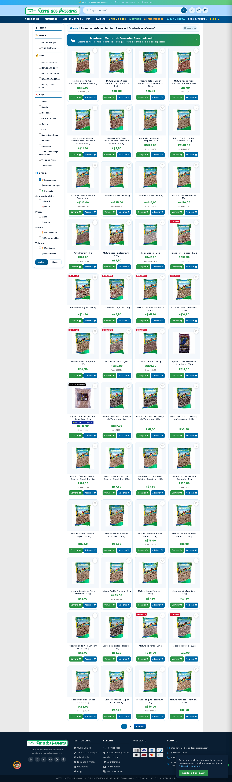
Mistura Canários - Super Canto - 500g (117, 701)
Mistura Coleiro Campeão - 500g (184, 309)
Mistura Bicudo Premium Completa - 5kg (184, 477)
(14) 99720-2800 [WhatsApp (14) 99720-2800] (177, 752)
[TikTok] (63, 759)
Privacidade (81, 757)
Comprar (76, 97)
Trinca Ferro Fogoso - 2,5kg (184, 253)
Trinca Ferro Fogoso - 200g (117, 307)
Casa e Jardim (197, 19)
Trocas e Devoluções (86, 752)
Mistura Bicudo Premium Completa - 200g (116, 535)
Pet (89, 19)
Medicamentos (73, 19)
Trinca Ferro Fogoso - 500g (83, 307)
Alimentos (52, 19)
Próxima (140, 726)
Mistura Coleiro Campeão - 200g (83, 363)
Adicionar (90, 97)
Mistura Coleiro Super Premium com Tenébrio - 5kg (83, 82)
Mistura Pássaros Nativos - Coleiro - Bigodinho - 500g (117, 477)
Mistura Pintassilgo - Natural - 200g (117, 647)
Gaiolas (101, 19)
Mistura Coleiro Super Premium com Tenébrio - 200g (150, 83)
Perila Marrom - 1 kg (83, 253)
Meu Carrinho (111, 762)
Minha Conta (111, 757)
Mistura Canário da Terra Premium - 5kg (150, 535)
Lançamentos (154, 19)
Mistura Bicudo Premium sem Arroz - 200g (83, 647)
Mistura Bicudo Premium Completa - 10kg (150, 139)
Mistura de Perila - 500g (150, 646)
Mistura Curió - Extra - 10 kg (150, 195)
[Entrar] (199, 10)
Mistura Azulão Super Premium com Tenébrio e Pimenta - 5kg (184, 82)
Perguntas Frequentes (116, 752)
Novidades (81, 766)
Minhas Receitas (113, 771)
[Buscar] (184, 10)
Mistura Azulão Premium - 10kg (184, 197)
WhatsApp (147, 2)
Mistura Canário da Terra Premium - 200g (83, 592)
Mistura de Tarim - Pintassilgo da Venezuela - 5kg (117, 417)
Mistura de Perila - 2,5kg (116, 361)
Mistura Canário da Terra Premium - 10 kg (184, 139)
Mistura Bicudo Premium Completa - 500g (83, 535)
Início (74, 28)
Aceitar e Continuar (193, 772)
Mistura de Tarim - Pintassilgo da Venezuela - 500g (150, 417)
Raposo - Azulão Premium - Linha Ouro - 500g (184, 363)
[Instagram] (37, 759)
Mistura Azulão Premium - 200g (184, 592)
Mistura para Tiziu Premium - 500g (116, 254)
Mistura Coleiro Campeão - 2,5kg (150, 309)
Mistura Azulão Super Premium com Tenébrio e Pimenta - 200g (116, 141)
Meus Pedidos (112, 766)
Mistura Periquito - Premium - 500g (184, 701)
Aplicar (41, 262)
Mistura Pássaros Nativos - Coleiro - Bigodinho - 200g (150, 477)
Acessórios (33, 19)
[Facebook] (44, 759)
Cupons (135, 19)
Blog (214, 19)
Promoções (117, 19)
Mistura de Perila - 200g (184, 646)
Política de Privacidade (165, 778)
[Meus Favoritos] (192, 10)
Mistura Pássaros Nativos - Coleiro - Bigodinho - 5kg (83, 477)
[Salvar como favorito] (94, 50)
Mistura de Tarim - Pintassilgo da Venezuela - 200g (184, 417)
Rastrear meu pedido (125, 2)
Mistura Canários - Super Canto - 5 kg (83, 701)
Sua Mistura (176, 19)
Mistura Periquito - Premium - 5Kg (150, 701)
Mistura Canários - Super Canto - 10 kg (83, 197)
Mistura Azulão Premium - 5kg (117, 591)
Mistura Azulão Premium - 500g (150, 592)
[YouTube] (50, 759)
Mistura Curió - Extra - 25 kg (117, 195)
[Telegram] (57, 759)
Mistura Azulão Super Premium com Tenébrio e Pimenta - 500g (83, 141)
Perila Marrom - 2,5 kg (150, 361)
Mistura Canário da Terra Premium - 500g (184, 535)
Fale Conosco (112, 747)
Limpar (55, 262)
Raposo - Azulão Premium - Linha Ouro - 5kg (83, 417)
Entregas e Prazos (84, 762)
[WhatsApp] (30, 759)
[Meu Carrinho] (205, 10)
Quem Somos (82, 747)
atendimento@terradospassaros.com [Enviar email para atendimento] (187, 747)
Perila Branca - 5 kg (150, 253)
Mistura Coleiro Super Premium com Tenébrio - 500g (117, 83)
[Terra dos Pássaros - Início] (52, 10)
